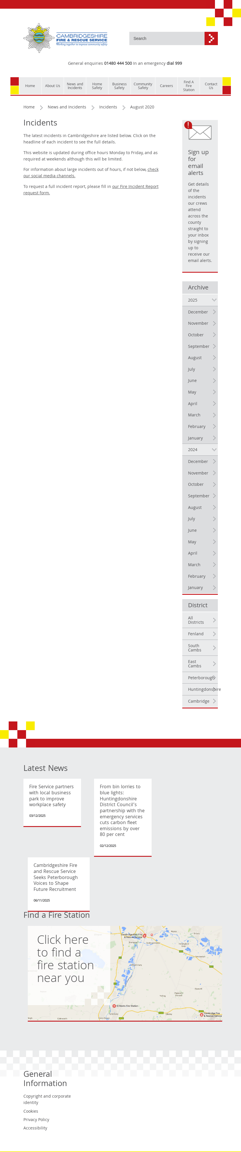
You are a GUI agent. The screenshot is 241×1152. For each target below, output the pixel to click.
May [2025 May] (192, 392)
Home (29, 107)
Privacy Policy (36, 1120)
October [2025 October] (196, 335)
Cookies (30, 1111)
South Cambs (194, 648)
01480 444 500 (118, 63)
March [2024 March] (194, 565)
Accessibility (35, 1128)
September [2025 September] (198, 347)
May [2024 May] (192, 542)
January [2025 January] (195, 438)
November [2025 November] (198, 323)
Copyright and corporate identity (47, 1100)
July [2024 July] (191, 519)
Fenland (196, 634)
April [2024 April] (192, 553)
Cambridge (198, 701)
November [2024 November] (198, 473)
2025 (192, 300)
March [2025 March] (194, 415)
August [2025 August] (195, 358)
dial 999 (174, 63)
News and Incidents (67, 107)
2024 (192, 450)
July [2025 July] (191, 369)
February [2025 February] (196, 427)
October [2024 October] (196, 484)
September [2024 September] (198, 496)
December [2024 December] (198, 462)
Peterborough (201, 678)
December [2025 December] (198, 312)
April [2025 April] (192, 404)
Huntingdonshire (203, 689)
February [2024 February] (196, 576)
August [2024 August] (195, 508)
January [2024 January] (195, 588)
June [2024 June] (192, 530)
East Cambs (194, 664)
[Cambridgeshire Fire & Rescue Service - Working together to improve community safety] (65, 38)
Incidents (108, 107)
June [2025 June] (192, 381)
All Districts (196, 620)
